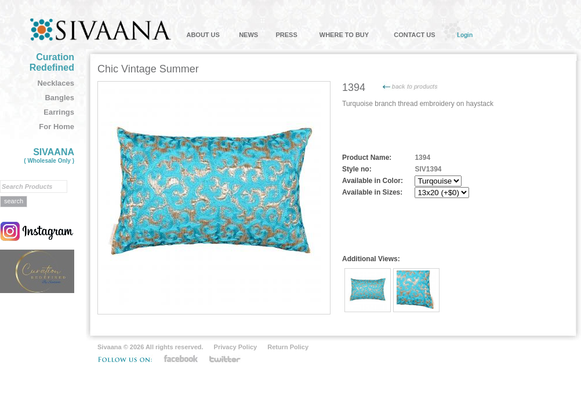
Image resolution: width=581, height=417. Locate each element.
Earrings (58, 112)
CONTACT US (414, 34)
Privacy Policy (235, 346)
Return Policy (287, 346)
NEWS (248, 34)
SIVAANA (49, 155)
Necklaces (55, 83)
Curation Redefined (52, 62)
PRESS (286, 34)
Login (465, 35)
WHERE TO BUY (344, 34)
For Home (56, 126)
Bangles (59, 97)
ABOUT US (202, 34)
